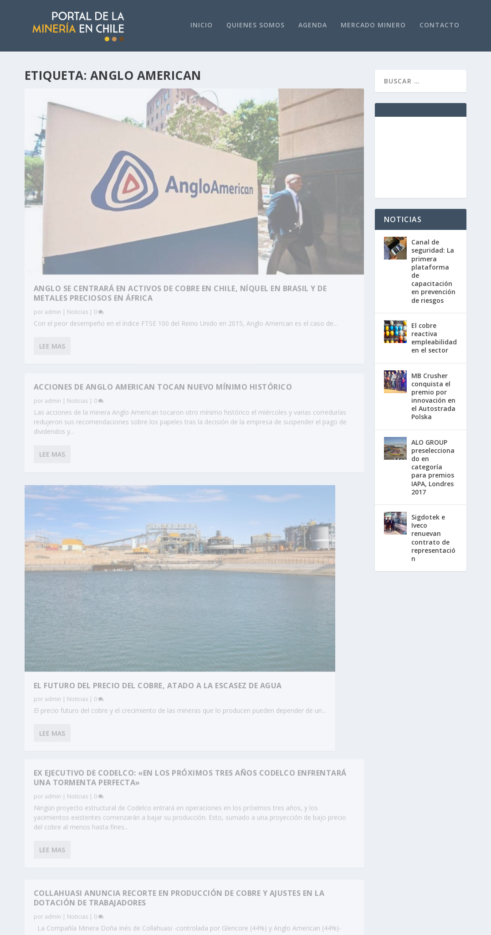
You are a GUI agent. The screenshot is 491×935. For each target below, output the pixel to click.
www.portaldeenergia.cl (175, 753)
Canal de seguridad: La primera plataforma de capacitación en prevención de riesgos (433, 271)
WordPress (191, 924)
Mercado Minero (373, 25)
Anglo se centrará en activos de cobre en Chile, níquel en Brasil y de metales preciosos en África (104, 205)
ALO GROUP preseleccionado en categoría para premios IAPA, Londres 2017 (433, 467)
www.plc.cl (41, 836)
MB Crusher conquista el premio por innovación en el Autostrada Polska (433, 396)
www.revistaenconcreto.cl (178, 761)
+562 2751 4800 (48, 828)
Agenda (312, 25)
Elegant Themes (91, 924)
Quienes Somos (255, 25)
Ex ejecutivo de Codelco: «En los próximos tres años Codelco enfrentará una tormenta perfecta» (277, 264)
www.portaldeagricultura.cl (181, 769)
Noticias (77, 229)
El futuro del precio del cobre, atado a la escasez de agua (99, 428)
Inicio (201, 25)
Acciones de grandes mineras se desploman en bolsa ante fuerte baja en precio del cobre (278, 417)
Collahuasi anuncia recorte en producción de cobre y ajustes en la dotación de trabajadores (105, 552)
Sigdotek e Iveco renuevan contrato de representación (433, 538)
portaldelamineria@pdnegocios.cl (75, 816)
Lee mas (52, 282)
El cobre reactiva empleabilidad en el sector (434, 338)
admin (53, 229)
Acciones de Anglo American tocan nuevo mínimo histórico (276, 107)
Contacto (439, 25)
